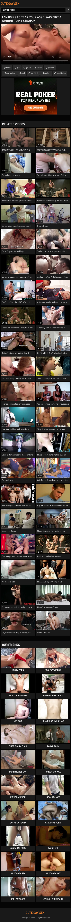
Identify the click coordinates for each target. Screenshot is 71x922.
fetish (39, 67)
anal (23, 73)
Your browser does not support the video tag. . (35, 44)
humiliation (61, 73)
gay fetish (34, 73)
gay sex (28, 67)
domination (10, 73)
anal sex (47, 73)
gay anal (51, 67)
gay (18, 67)
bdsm (8, 67)
